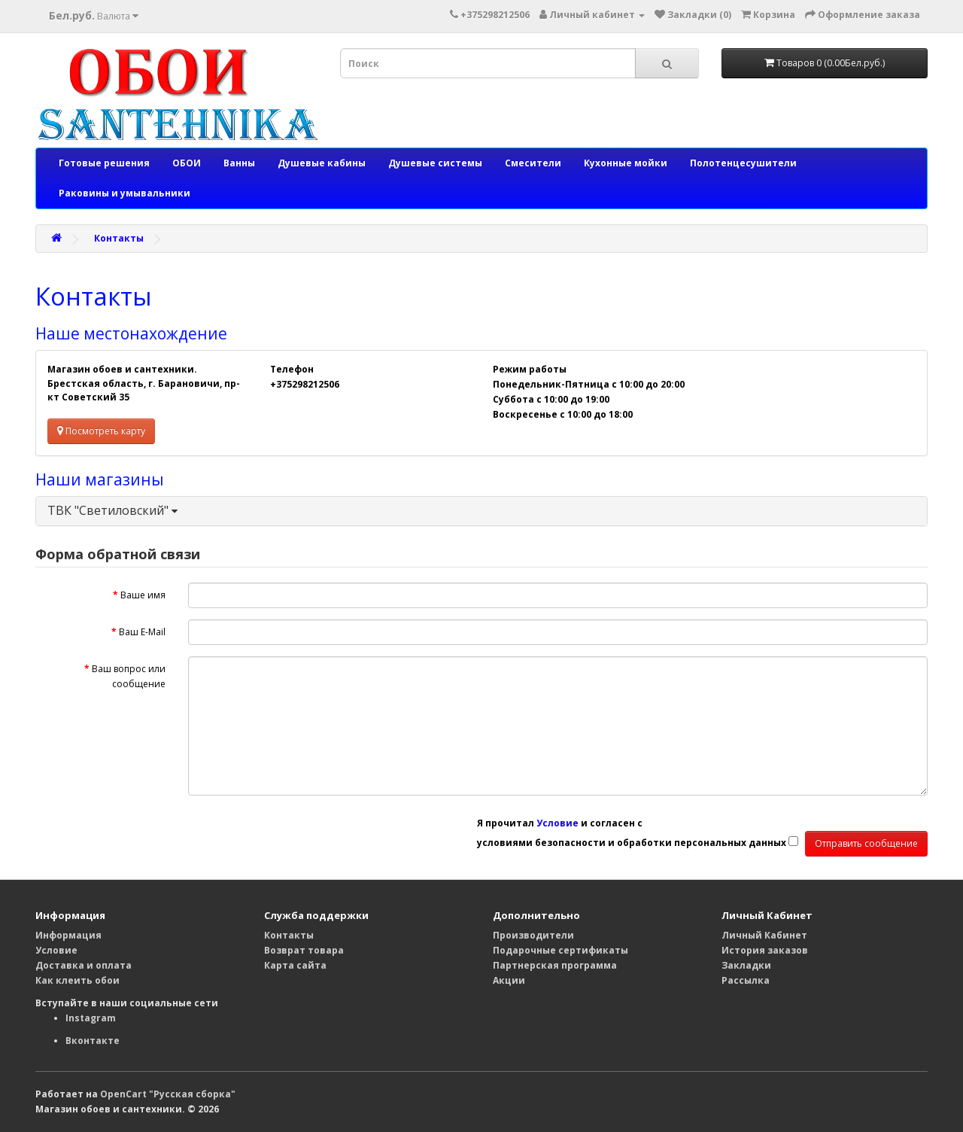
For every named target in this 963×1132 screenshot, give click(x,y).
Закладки (746, 965)
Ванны (239, 163)
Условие (56, 950)
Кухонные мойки (625, 163)
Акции (509, 980)
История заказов (764, 950)
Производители (533, 935)
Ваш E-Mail (142, 631)
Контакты (119, 238)
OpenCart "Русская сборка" (167, 1094)
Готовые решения (104, 163)
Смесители (533, 163)
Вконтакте (92, 1040)
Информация (68, 935)
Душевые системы (435, 163)
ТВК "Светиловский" (112, 510)
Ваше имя (143, 595)
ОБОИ (186, 163)
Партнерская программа (555, 965)
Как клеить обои (77, 980)
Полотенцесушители (743, 163)
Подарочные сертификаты (560, 950)
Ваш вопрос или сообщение (129, 676)
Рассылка (745, 980)
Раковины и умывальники (124, 193)
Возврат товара (304, 950)
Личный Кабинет (764, 935)
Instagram (90, 1018)
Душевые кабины (322, 163)
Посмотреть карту (101, 430)
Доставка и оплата (83, 965)
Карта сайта (295, 965)
